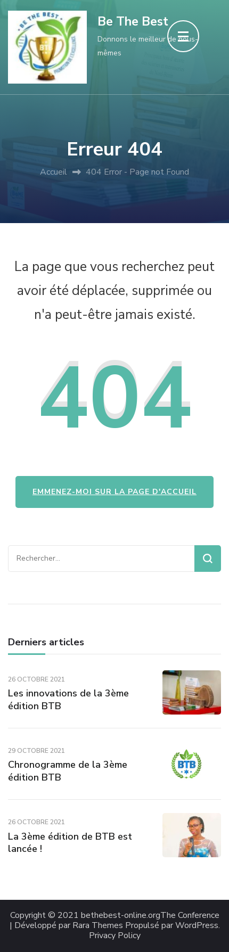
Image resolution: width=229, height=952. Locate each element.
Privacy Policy (115, 936)
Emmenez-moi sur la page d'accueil (114, 492)
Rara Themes (97, 926)
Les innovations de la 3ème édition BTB (68, 699)
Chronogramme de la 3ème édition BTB (67, 770)
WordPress (196, 926)
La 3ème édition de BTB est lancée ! (70, 842)
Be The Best (132, 21)
